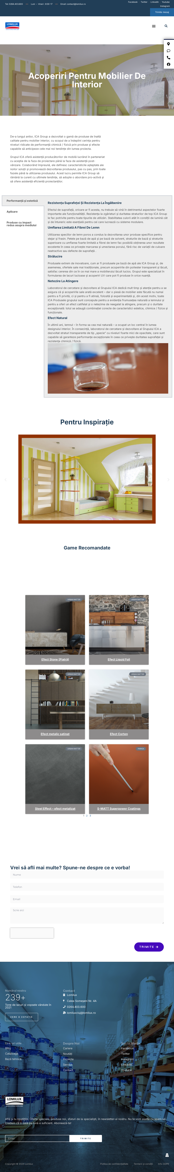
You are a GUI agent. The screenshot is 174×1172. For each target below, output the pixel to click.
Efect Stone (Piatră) (70, 681)
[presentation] (32, 933)
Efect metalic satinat (70, 721)
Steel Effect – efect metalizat (70, 760)
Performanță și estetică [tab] (22, 200)
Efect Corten (104, 721)
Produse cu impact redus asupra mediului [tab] (21, 224)
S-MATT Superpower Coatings (103, 760)
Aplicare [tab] (12, 211)
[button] (154, 26)
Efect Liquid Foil (104, 681)
